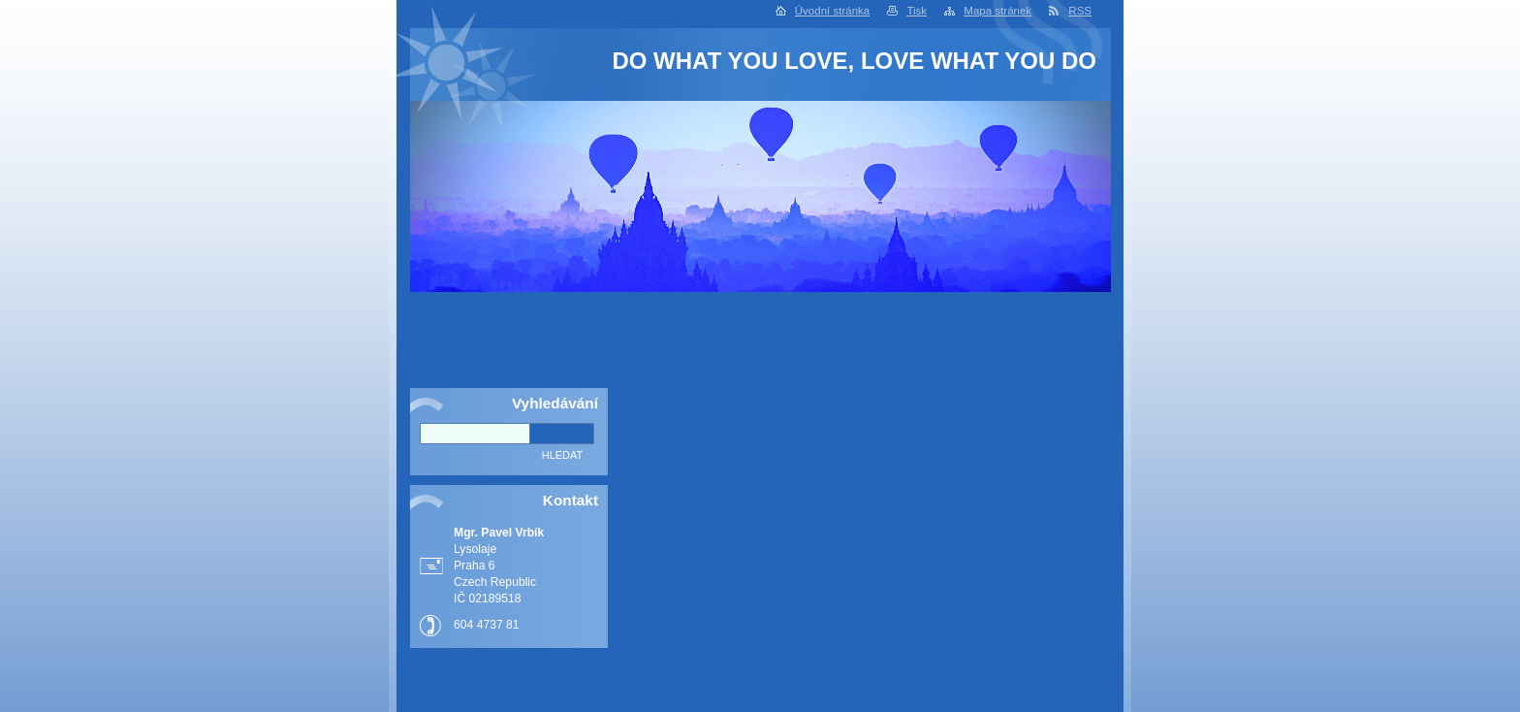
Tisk (916, 10)
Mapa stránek (997, 10)
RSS (1080, 10)
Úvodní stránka (832, 10)
